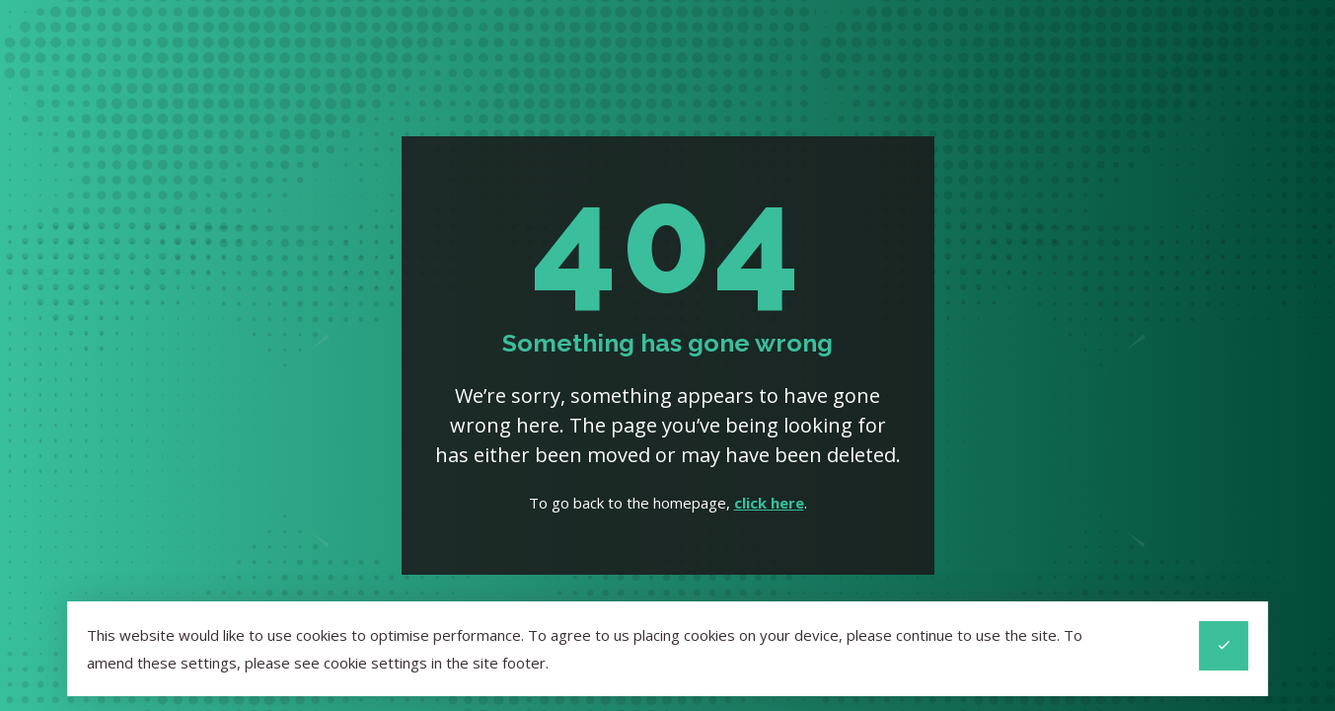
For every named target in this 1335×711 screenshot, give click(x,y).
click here (769, 503)
